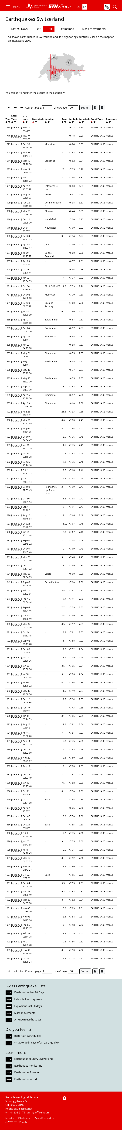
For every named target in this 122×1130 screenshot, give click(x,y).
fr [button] (91, 7)
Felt (37, 29)
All (49, 29)
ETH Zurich (20, 1122)
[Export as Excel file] (95, 107)
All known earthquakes (27, 1019)
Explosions (65, 29)
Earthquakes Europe (26, 1072)
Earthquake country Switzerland (33, 1059)
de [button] (78, 7)
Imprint (9, 1118)
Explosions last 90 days (28, 1006)
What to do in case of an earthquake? (36, 1042)
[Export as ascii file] (102, 107)
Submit (85, 107)
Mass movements (92, 29)
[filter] (8, 122)
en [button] (85, 7)
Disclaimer (24, 1118)
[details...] (16, 127)
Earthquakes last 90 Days (29, 992)
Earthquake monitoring (28, 1065)
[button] (12, 7)
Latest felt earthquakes (28, 999)
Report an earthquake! (27, 1035)
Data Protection (44, 1118)
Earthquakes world (25, 1079)
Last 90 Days (18, 29)
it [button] (96, 7)
